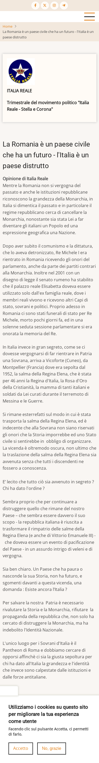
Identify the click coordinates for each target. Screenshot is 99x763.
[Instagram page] (54, 5)
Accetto (20, 749)
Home (7, 26)
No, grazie (51, 749)
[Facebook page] (35, 5)
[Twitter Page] (45, 5)
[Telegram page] (64, 5)
